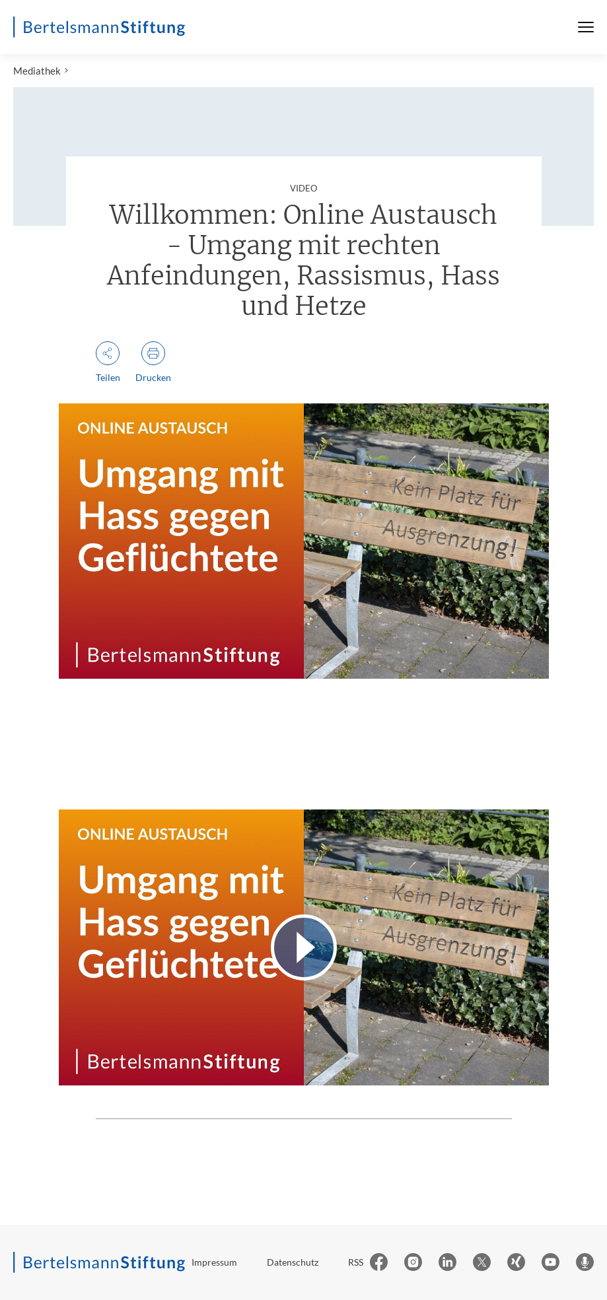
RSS (355, 1262)
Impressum (214, 1262)
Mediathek (37, 71)
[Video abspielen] (304, 947)
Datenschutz (292, 1262)
